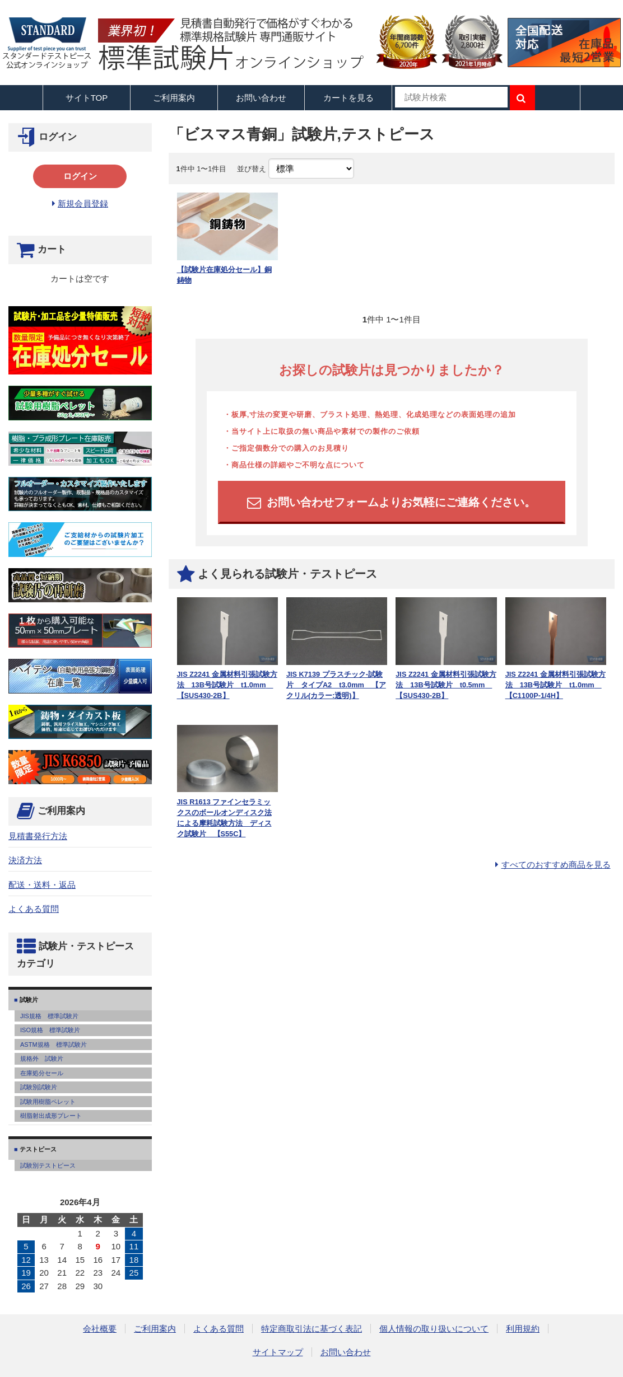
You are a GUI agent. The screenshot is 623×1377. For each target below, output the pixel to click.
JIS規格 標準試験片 (49, 1016)
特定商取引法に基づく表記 (311, 1328)
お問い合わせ (261, 97)
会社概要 (100, 1328)
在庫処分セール (41, 1073)
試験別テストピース (48, 1165)
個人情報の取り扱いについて (434, 1328)
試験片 (28, 999)
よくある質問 (33, 909)
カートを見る (348, 97)
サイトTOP (87, 97)
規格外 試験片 (41, 1058)
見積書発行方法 (37, 836)
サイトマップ (278, 1352)
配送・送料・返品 (42, 884)
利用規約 (523, 1328)
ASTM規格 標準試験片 (53, 1044)
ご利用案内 (155, 1328)
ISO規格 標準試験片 (50, 1030)
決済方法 (25, 860)
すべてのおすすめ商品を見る (556, 864)
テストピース (37, 1149)
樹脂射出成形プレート (51, 1115)
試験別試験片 (38, 1087)
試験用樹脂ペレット (48, 1101)
